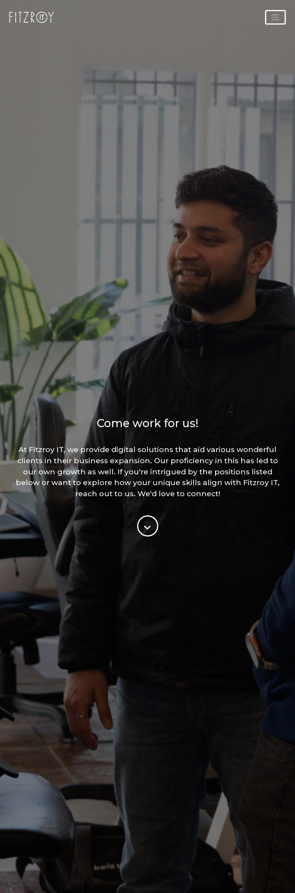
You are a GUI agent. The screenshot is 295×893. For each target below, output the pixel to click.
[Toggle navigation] (275, 17)
